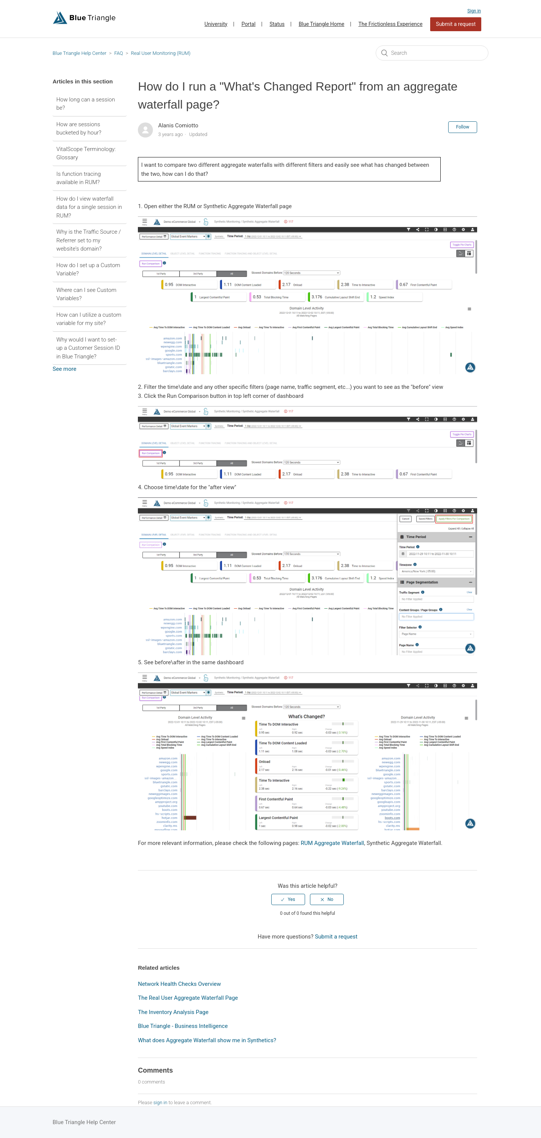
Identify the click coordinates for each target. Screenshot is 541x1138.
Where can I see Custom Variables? (86, 294)
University (215, 24)
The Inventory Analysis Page (173, 1012)
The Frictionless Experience (390, 24)
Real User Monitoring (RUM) (160, 53)
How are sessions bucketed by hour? (78, 128)
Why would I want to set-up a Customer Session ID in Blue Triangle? (88, 348)
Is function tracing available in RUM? (78, 178)
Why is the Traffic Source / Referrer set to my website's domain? (88, 240)
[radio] (288, 899)
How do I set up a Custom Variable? (88, 269)
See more (64, 369)
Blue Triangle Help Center (79, 53)
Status (276, 24)
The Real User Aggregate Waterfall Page (188, 997)
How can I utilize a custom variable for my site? (88, 319)
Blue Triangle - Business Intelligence (183, 1026)
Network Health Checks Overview (179, 984)
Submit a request (456, 24)
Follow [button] (462, 127)
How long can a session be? (85, 104)
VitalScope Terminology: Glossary (86, 153)
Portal (248, 24)
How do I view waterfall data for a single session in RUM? (89, 207)
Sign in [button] (474, 11)
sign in (160, 1102)
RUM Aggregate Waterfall (332, 843)
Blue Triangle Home (322, 24)
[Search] (432, 52)
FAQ (118, 53)
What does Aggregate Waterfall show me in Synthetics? (207, 1040)
